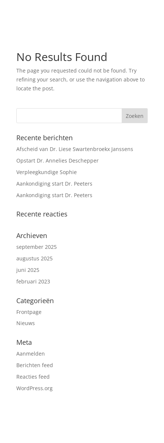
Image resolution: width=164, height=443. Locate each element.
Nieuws (25, 323)
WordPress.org (34, 388)
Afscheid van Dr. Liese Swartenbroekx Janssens (74, 149)
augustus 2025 (34, 258)
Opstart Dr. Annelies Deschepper (57, 160)
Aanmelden (30, 353)
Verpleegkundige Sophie (46, 172)
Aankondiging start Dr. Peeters (54, 183)
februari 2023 (33, 281)
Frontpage (29, 311)
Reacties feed (33, 376)
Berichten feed (34, 365)
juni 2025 (27, 269)
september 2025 (36, 246)
